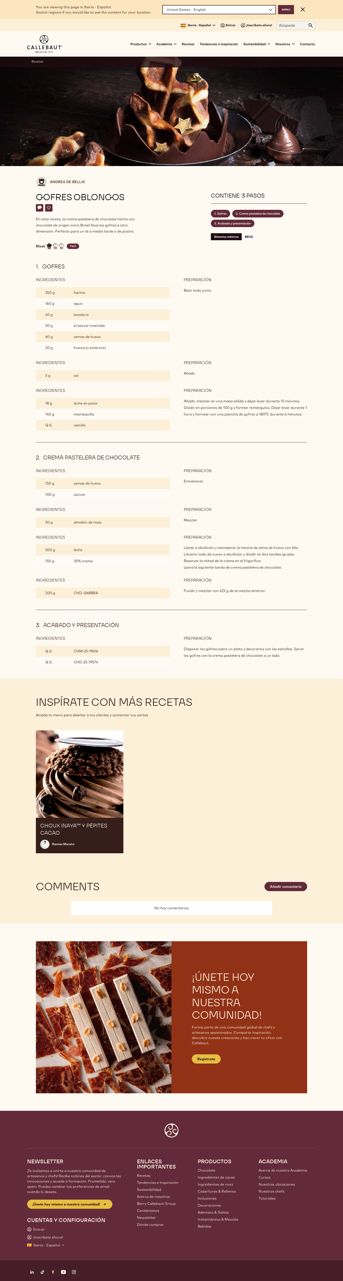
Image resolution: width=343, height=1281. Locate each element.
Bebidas (204, 1226)
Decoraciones (209, 1205)
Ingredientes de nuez (215, 1184)
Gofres (222, 213)
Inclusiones (207, 1198)
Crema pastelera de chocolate (259, 213)
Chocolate (206, 1170)
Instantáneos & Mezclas (218, 1219)
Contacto (307, 44)
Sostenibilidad (149, 1189)
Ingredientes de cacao (216, 1177)
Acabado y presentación (234, 223)
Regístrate (206, 1059)
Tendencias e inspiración (219, 44)
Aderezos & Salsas (213, 1212)
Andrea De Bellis (67, 182)
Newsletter (146, 1217)
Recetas (188, 44)
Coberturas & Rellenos (217, 1191)
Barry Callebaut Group (156, 1203)
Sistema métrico (226, 237)
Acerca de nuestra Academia (283, 1170)
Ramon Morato (63, 844)
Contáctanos (148, 1210)
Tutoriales (267, 1198)
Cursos (265, 1177)
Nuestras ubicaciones (277, 1184)
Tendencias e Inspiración (157, 1182)
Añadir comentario (286, 886)
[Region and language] (219, 9)
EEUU (249, 237)
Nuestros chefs (271, 1191)
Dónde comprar (150, 1224)
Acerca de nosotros (153, 1196)
